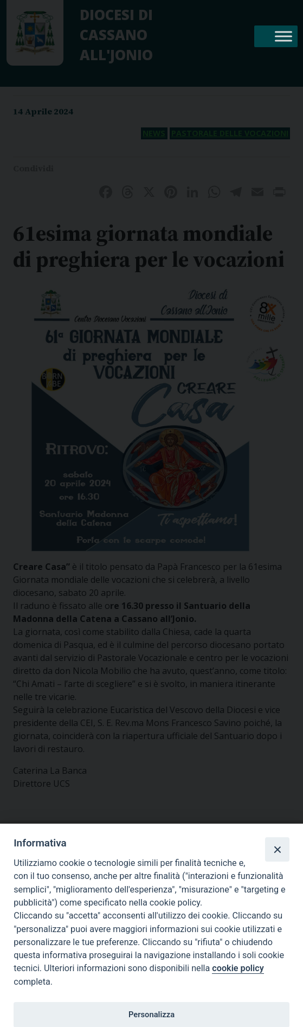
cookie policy (237, 968)
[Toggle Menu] (283, 36)
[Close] (277, 849)
